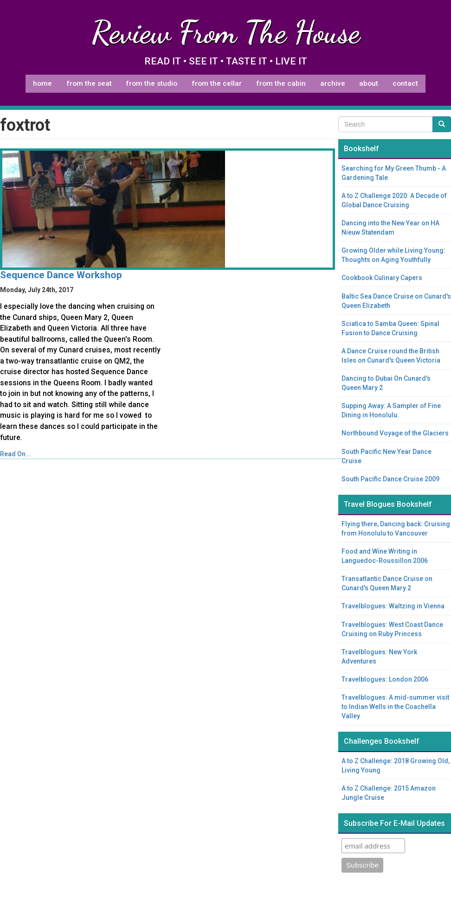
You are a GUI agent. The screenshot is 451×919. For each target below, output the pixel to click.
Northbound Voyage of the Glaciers (395, 433)
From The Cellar (217, 83)
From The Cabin (281, 83)
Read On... (15, 454)
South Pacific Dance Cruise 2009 (390, 479)
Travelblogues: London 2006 (384, 679)
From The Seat (89, 83)
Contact (405, 83)
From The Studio (151, 83)
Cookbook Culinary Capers (381, 277)
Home (42, 83)
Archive (332, 83)
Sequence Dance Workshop (61, 275)
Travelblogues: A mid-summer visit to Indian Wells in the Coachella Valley (395, 707)
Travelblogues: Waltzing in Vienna (393, 606)
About (368, 83)
